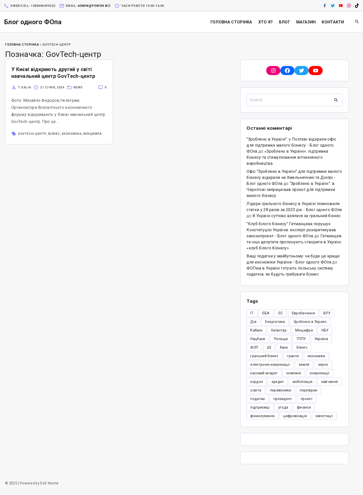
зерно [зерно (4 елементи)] (323, 364)
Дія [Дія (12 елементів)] (253, 322)
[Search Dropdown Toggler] (357, 22)
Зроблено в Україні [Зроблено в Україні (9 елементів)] (310, 322)
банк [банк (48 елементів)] (284, 347)
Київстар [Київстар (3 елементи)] (279, 330)
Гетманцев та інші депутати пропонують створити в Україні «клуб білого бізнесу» (294, 242)
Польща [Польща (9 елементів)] (281, 339)
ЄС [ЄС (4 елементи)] (280, 313)
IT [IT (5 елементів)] (252, 313)
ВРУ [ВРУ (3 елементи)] (326, 313)
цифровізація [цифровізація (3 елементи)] (295, 416)
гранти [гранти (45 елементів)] (293, 356)
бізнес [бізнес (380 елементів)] (301, 347)
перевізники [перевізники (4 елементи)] (280, 390)
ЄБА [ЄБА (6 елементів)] (265, 313)
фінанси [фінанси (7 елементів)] (304, 407)
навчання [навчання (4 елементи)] (329, 382)
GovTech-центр (32, 134)
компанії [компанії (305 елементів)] (293, 373)
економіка (72, 134)
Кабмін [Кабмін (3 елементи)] (256, 330)
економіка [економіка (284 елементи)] (316, 356)
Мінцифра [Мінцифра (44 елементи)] (304, 330)
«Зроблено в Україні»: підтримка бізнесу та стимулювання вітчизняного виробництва (287, 157)
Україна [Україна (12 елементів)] (321, 339)
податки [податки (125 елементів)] (257, 399)
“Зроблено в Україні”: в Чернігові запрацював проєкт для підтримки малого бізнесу (291, 189)
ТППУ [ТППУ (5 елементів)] (301, 339)
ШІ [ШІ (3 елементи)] (269, 347)
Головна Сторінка (22, 44)
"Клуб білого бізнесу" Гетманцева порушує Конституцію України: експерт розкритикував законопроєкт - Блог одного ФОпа (291, 229)
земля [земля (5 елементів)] (304, 364)
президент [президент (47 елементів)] (283, 399)
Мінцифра (92, 134)
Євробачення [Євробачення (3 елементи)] (303, 313)
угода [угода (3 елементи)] (283, 407)
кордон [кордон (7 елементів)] (256, 382)
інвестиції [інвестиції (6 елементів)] (324, 416)
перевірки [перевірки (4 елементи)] (308, 390)
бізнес (54, 134)
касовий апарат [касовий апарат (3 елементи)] (264, 373)
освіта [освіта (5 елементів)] (255, 390)
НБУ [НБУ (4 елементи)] (324, 330)
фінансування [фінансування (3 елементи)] (262, 416)
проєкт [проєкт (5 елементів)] (307, 399)
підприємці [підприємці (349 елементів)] (259, 407)
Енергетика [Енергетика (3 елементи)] (275, 322)
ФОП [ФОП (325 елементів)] (254, 347)
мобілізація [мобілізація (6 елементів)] (303, 382)
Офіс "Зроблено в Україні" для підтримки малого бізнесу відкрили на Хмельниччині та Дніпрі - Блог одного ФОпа (294, 177)
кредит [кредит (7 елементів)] (278, 382)
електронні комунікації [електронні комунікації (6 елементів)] (270, 364)
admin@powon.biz (94, 6)
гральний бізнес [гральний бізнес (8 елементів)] (264, 356)
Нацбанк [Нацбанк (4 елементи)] (257, 339)
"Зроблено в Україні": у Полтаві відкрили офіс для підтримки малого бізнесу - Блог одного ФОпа (291, 145)
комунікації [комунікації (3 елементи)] (319, 373)
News (78, 87)
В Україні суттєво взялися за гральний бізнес (297, 215)
